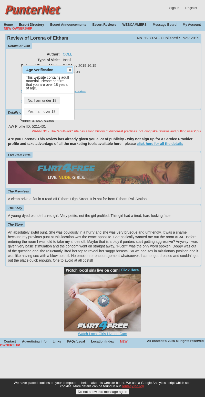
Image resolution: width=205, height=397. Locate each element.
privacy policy (133, 389)
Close (69, 70)
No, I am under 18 (42, 100)
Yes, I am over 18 (41, 111)
